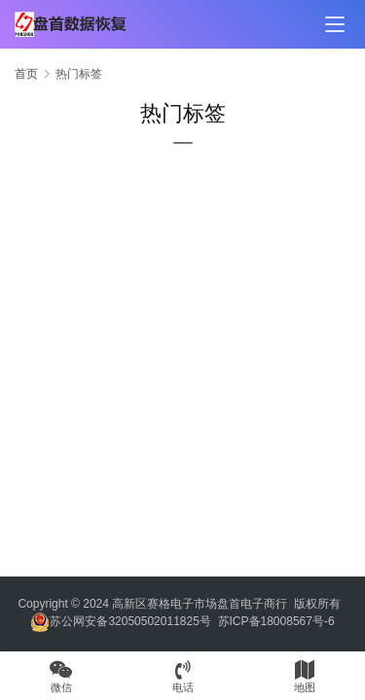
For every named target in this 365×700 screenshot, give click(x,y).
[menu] (334, 24)
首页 (26, 74)
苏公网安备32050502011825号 (120, 621)
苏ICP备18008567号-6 (276, 621)
